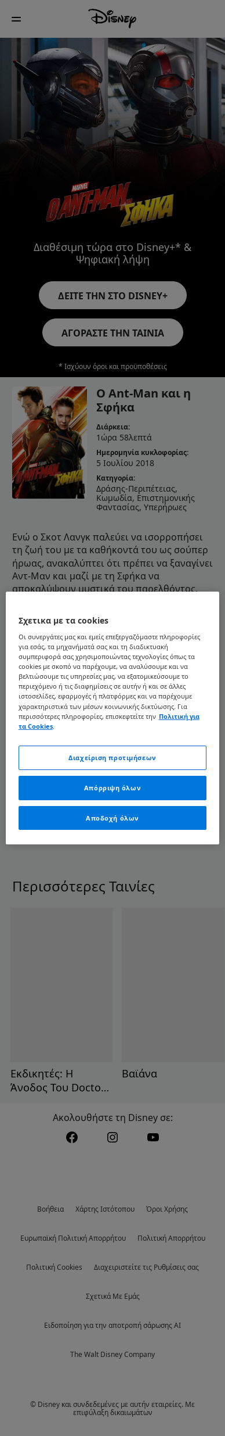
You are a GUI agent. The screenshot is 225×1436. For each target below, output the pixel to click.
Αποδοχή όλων (112, 818)
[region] (113, 718)
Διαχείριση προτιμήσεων (112, 757)
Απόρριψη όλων (112, 787)
